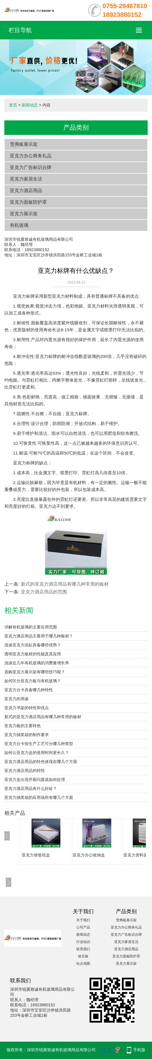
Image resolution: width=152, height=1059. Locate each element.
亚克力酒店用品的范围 (44, 591)
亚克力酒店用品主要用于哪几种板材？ (38, 636)
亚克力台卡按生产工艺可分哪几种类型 (38, 743)
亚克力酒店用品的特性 (24, 770)
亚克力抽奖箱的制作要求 (26, 734)
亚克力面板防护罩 (28, 202)
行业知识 (83, 942)
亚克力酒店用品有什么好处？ (30, 788)
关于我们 (83, 920)
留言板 (83, 956)
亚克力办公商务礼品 (30, 155)
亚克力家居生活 (26, 178)
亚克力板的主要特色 (22, 725)
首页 (13, 105)
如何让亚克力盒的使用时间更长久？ (36, 752)
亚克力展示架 (24, 213)
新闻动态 (30, 105)
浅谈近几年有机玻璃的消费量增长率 (36, 663)
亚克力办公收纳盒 (135, 855)
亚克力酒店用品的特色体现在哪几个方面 (40, 761)
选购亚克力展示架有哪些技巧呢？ (34, 672)
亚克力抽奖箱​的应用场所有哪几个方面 (38, 797)
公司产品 (83, 927)
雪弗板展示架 (24, 144)
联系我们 (83, 949)
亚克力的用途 (16, 698)
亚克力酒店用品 (26, 190)
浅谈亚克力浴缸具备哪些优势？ (32, 645)
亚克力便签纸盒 (82, 855)
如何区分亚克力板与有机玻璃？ (32, 681)
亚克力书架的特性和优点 (26, 707)
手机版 (139, 1049)
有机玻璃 (19, 225)
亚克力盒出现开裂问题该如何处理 (34, 779)
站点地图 (83, 963)
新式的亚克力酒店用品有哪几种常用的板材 (65, 584)
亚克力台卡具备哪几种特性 (28, 689)
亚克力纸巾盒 (29, 855)
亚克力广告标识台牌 (30, 167)
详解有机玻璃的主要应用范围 (30, 627)
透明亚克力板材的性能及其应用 (32, 654)
